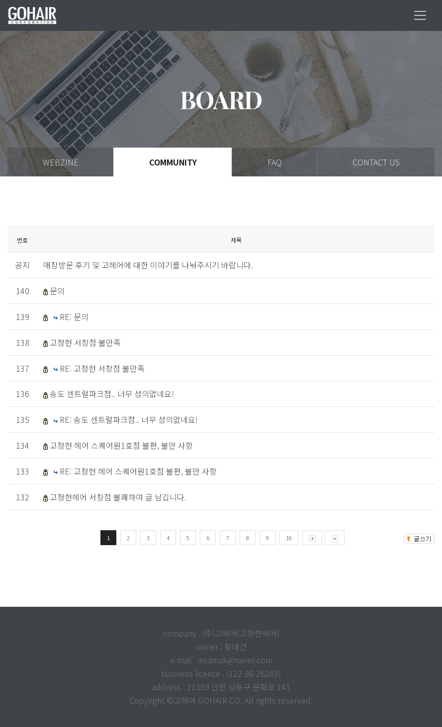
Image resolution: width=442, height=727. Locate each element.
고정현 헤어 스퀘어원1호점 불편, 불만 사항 (121, 445)
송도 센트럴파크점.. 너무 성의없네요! (112, 394)
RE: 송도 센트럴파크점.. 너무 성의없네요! (129, 419)
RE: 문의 (74, 317)
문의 (57, 291)
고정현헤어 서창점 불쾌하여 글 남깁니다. (118, 497)
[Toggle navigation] (420, 15)
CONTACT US (376, 162)
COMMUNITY (173, 162)
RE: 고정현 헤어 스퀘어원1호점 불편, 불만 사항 (138, 471)
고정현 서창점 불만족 (85, 342)
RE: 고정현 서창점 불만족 (102, 368)
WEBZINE (61, 162)
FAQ (274, 162)
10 (289, 538)
